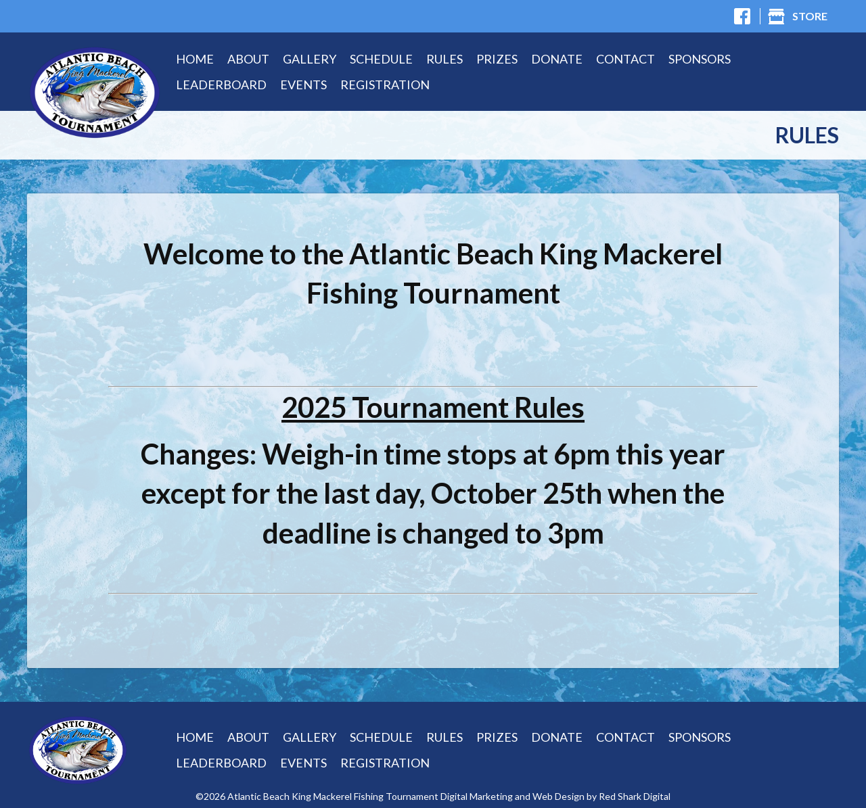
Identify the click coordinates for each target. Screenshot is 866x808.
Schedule (381, 58)
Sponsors (699, 58)
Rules (444, 58)
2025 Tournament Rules (433, 407)
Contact (625, 58)
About (248, 58)
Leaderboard (221, 84)
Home (195, 58)
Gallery (309, 58)
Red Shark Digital (634, 796)
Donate (557, 58)
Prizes (497, 58)
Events (303, 84)
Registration (385, 84)
